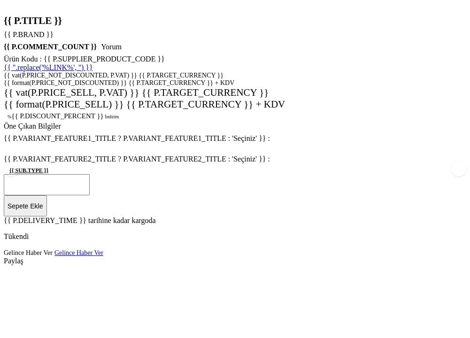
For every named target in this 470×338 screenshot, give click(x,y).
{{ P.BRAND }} (29, 34)
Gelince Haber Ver (28, 244)
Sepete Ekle (25, 197)
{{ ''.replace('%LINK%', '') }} (48, 67)
